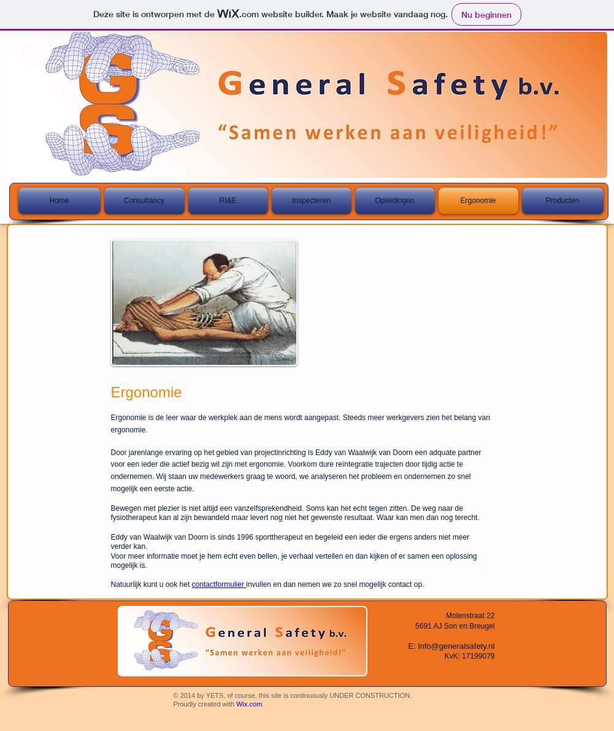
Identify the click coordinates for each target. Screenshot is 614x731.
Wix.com (249, 704)
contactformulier (219, 584)
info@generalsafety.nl (456, 646)
